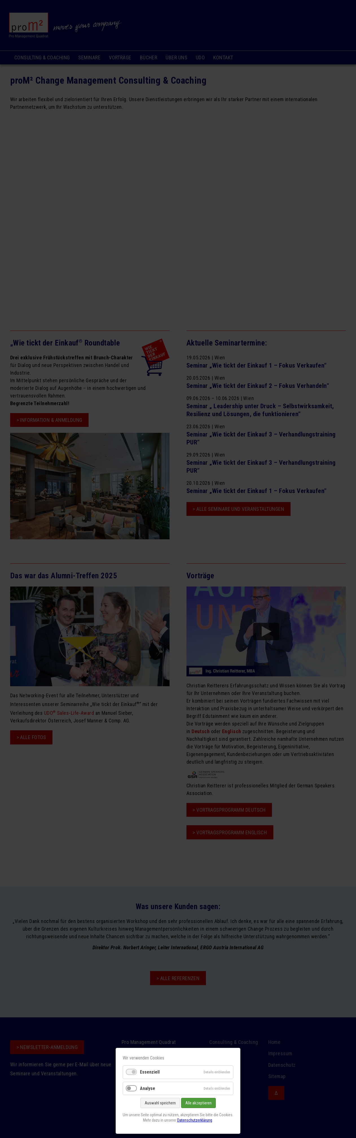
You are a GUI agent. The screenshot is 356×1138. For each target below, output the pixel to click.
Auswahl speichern (160, 1103)
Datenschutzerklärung (194, 1120)
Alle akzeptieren (198, 1103)
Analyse (147, 1088)
